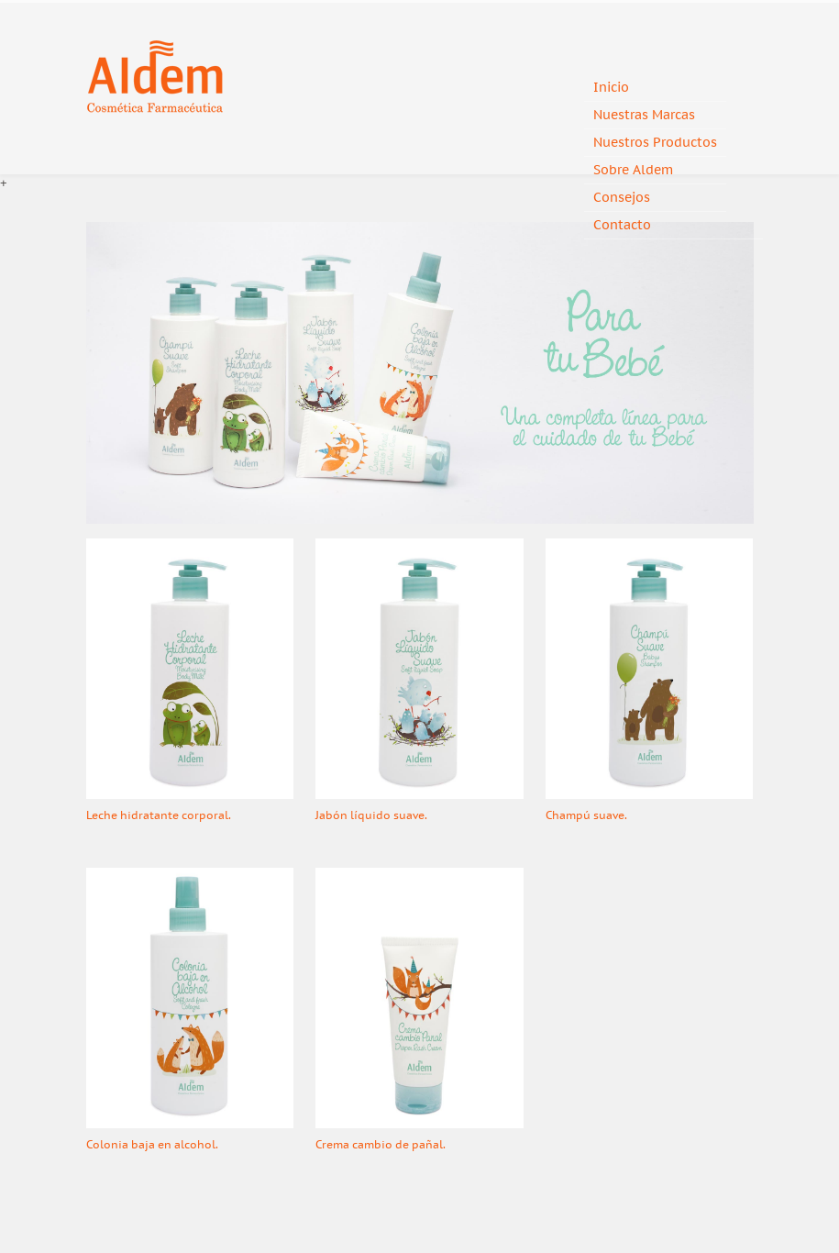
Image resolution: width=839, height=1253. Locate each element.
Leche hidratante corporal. (158, 815)
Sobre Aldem (633, 170)
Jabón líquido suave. (371, 815)
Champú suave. (586, 815)
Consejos (621, 197)
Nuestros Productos (655, 142)
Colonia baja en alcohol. (152, 1144)
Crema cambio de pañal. (380, 1144)
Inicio (611, 87)
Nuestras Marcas (644, 115)
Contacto (622, 225)
